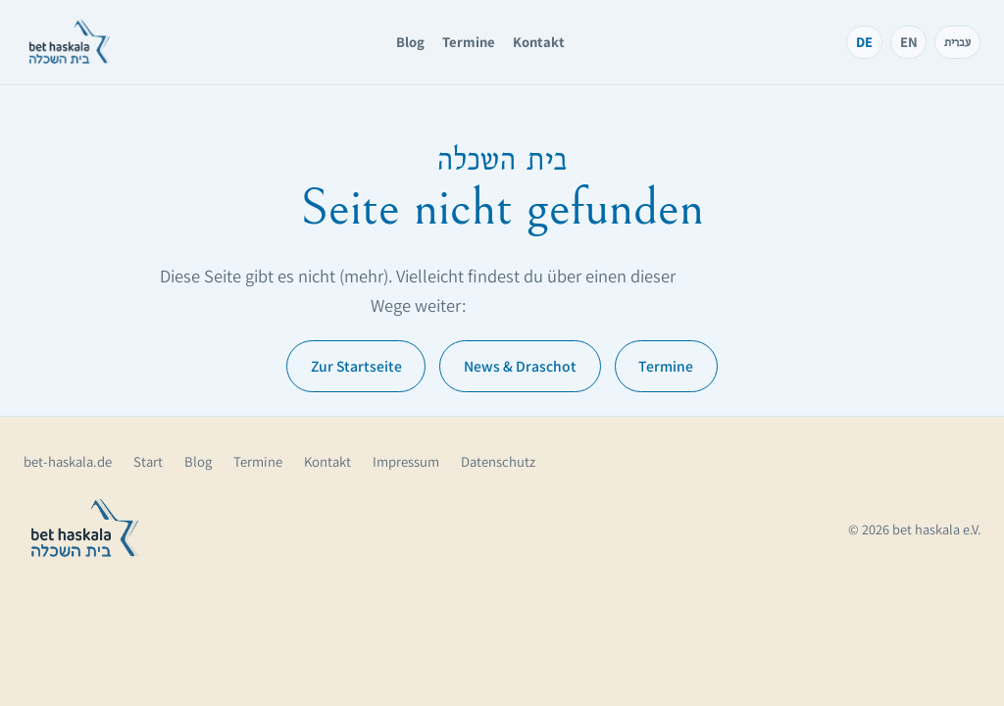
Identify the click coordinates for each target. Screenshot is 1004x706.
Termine (468, 41)
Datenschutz (498, 461)
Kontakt (539, 41)
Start (148, 461)
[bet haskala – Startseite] (70, 42)
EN (909, 41)
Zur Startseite (356, 366)
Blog (410, 41)
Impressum (406, 461)
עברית (957, 41)
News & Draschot (520, 366)
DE (864, 41)
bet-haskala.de (68, 461)
